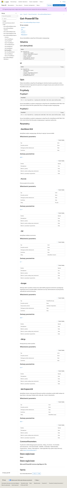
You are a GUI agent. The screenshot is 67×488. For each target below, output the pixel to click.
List (21, 209)
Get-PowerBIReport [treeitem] (8, 48)
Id (21, 261)
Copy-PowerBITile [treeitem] (8, 40)
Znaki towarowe (15, 485)
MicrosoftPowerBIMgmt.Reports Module (31, 22)
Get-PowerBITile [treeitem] (8, 50)
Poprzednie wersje (24, 483)
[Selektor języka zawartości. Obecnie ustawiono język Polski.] (4, 480)
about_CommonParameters (29, 450)
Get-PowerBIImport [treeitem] (8, 46)
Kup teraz (50, 5)
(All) (21, 157)
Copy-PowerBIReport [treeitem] (9, 39)
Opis (22, 29)
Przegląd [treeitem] (4, 21)
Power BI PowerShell (32, 14)
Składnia (23, 27)
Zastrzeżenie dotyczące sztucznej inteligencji (10, 483)
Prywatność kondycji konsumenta (55, 483)
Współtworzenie (37, 483)
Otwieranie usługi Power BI (59, 5)
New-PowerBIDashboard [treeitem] (9, 52)
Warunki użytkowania (6, 485)
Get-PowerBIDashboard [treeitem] (9, 44)
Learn (21, 14)
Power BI (25, 14)
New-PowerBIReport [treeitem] (9, 53)
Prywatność (44, 483)
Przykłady (23, 31)
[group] (42, 114)
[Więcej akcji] (64, 14)
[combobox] (10, 16)
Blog (30, 483)
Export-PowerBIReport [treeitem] (9, 42)
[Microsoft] (2, 2)
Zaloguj (63, 1)
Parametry (23, 32)
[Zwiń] (16, 13)
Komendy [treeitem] (7, 37)
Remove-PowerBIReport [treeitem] (9, 55)
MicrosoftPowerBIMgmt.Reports (44, 14)
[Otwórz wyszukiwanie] (60, 2)
